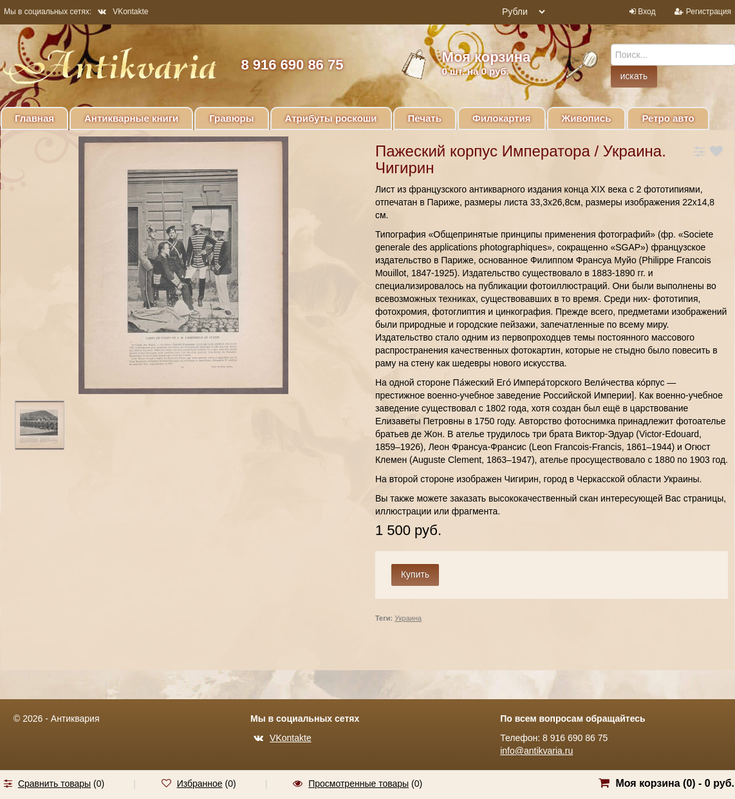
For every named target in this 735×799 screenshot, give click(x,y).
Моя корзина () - (674, 783)
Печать (425, 118)
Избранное (200, 783)
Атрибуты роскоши (331, 118)
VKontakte (123, 11)
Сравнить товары (54, 783)
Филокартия (501, 118)
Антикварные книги (131, 118)
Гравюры (231, 118)
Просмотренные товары (358, 783)
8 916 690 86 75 (292, 65)
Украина (408, 618)
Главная (34, 118)
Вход (646, 11)
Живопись (586, 118)
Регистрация (708, 11)
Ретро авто (668, 118)
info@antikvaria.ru (536, 751)
